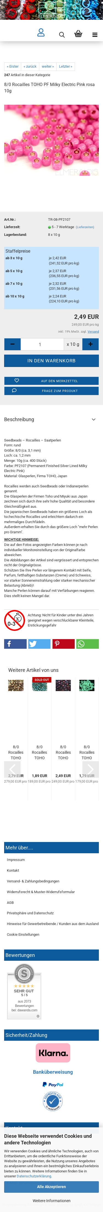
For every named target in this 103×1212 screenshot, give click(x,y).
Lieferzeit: (12, 227)
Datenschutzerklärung (34, 1176)
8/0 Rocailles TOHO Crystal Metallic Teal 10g (39, 753)
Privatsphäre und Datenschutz (30, 913)
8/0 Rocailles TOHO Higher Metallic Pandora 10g (63, 753)
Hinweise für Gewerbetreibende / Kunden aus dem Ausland (53, 924)
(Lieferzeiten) (85, 227)
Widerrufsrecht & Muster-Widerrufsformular (41, 892)
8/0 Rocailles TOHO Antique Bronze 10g (15, 753)
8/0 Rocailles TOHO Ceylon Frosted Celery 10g (86, 753)
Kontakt (13, 870)
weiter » (48, 66)
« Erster (12, 66)
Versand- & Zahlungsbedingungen (33, 881)
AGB (10, 903)
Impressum (16, 860)
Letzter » (65, 66)
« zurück (30, 66)
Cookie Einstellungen (23, 934)
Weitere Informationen (52, 1201)
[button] (15, 644)
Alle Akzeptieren (51, 1187)
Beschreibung (19, 419)
